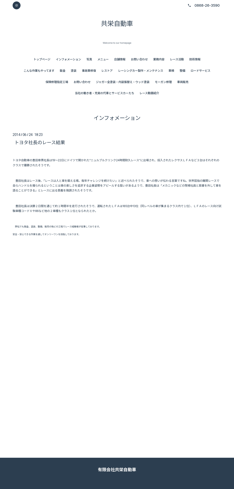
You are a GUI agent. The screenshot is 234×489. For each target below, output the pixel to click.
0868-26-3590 (207, 5)
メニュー (103, 59)
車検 (171, 70)
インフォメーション (68, 59)
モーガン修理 (163, 82)
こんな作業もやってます (39, 70)
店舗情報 (119, 59)
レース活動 (177, 59)
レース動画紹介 (149, 93)
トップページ (41, 59)
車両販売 (182, 82)
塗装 (73, 70)
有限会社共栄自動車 (117, 469)
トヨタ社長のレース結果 (39, 142)
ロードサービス (200, 70)
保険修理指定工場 (57, 82)
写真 (89, 59)
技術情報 (195, 59)
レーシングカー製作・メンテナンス (140, 70)
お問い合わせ (139, 59)
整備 (182, 70)
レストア (107, 70)
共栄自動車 (117, 24)
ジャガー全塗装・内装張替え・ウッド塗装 (122, 82)
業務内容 (159, 59)
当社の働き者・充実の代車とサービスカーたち (104, 93)
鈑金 (62, 70)
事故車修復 (89, 70)
